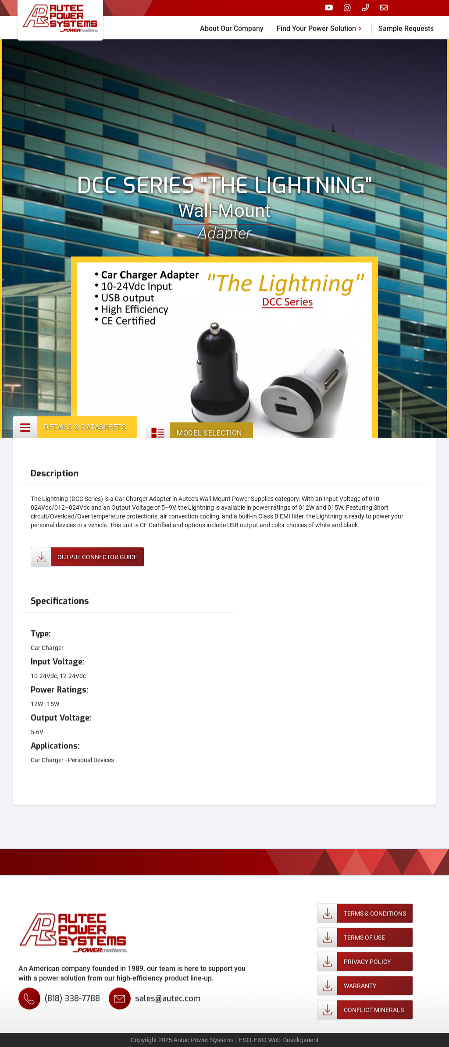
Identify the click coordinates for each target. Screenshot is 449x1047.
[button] (320, 22)
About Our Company (232, 24)
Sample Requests (406, 24)
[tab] (75, 429)
